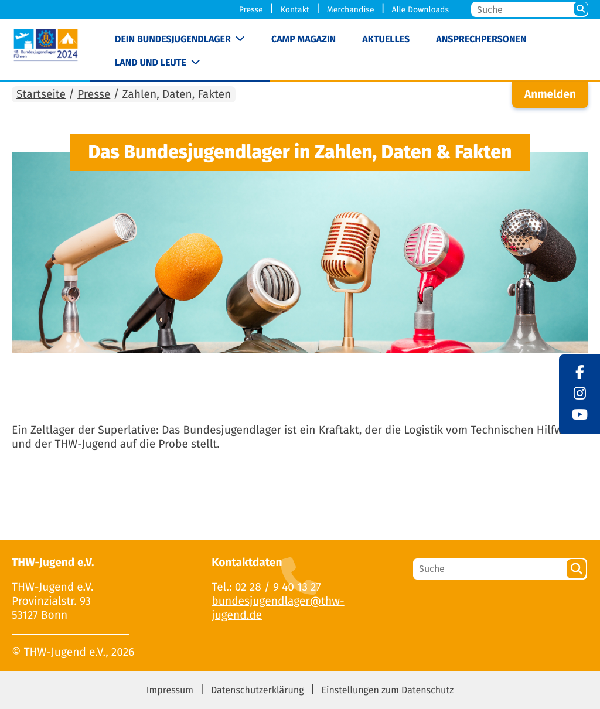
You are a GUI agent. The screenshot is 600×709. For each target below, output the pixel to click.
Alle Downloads (420, 10)
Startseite (41, 94)
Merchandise (350, 10)
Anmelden (550, 94)
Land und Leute (150, 63)
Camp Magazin (303, 39)
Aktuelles (386, 39)
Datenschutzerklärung (257, 690)
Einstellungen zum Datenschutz (387, 690)
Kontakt (295, 10)
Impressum (169, 690)
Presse (251, 10)
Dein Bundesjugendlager (173, 39)
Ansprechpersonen (481, 39)
